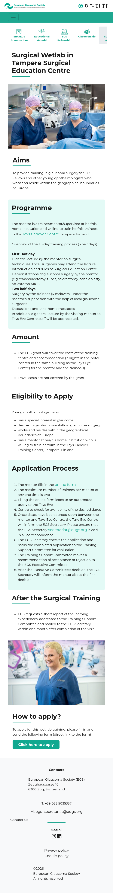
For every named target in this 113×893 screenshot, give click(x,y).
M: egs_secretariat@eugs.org (56, 811)
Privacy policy (56, 850)
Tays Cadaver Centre (40, 234)
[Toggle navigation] (13, 17)
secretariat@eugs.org (67, 529)
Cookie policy (56, 855)
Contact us (19, 820)
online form (65, 484)
